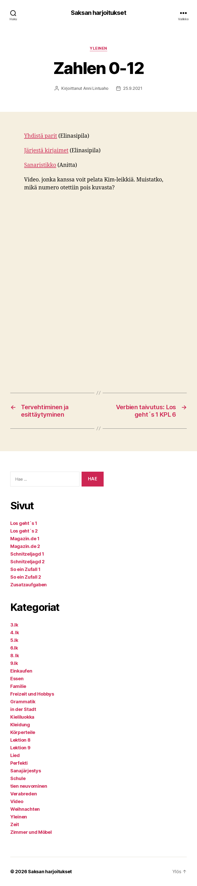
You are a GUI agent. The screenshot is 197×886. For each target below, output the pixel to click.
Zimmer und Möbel (31, 832)
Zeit (14, 824)
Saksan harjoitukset (98, 13)
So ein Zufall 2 (25, 577)
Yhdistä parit (40, 136)
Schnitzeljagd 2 (27, 561)
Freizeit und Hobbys (32, 694)
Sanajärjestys (25, 770)
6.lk (14, 648)
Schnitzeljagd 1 (27, 554)
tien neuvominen (28, 786)
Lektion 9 (20, 747)
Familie (18, 686)
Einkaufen (21, 671)
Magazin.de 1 (25, 538)
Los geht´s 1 (23, 523)
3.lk (14, 625)
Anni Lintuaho (96, 88)
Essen (17, 678)
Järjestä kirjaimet (46, 150)
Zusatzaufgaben (28, 584)
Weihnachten (25, 809)
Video (16, 801)
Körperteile (22, 732)
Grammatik (22, 701)
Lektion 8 (20, 740)
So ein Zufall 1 (25, 569)
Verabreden (23, 793)
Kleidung (20, 724)
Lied (15, 755)
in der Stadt (23, 709)
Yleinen (98, 48)
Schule (17, 778)
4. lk (14, 632)
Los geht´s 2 (24, 531)
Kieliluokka (22, 717)
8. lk (14, 655)
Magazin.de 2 (25, 546)
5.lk (14, 640)
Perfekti (19, 763)
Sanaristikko (40, 165)
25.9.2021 (132, 88)
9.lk (14, 663)
